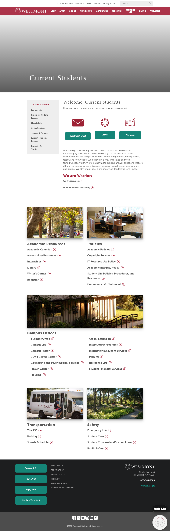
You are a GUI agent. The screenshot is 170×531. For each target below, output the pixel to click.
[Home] (31, 11)
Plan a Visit (31, 479)
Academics (102, 11)
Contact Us (146, 486)
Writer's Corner (36, 273)
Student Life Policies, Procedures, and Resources (110, 276)
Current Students (65, 4)
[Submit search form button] (150, 3)
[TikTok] (96, 518)
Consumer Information (62, 488)
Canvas (105, 135)
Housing (36, 375)
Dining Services (38, 128)
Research (117, 11)
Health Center (39, 369)
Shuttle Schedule (37, 442)
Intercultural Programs (103, 344)
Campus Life (36, 110)
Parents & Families (83, 4)
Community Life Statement (104, 284)
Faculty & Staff (109, 4)
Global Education (100, 339)
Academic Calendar (39, 249)
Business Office (40, 339)
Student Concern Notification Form (109, 442)
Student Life (130, 11)
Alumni (97, 4)
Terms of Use (57, 470)
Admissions (86, 11)
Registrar (33, 279)
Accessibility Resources (41, 255)
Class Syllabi (36, 123)
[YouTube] (83, 518)
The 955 (32, 430)
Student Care (95, 436)
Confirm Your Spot (31, 500)
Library (31, 267)
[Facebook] (74, 518)
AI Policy (55, 479)
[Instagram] (87, 518)
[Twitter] (78, 518)
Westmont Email (78, 136)
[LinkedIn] (91, 518)
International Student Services (108, 351)
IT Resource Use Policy (101, 261)
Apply (62, 11)
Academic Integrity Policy (103, 267)
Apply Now (31, 490)
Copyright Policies (98, 255)
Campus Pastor (40, 351)
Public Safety (95, 448)
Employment (57, 466)
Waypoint (130, 135)
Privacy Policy (58, 475)
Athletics (155, 11)
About (72, 11)
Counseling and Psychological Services (55, 363)
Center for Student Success (39, 116)
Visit (53, 11)
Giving (142, 11)
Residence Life (98, 363)
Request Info (31, 468)
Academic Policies (98, 249)
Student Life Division (36, 147)
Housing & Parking (39, 133)
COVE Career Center (44, 356)
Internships (34, 261)
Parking (94, 356)
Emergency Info (97, 430)
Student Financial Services (39, 139)
